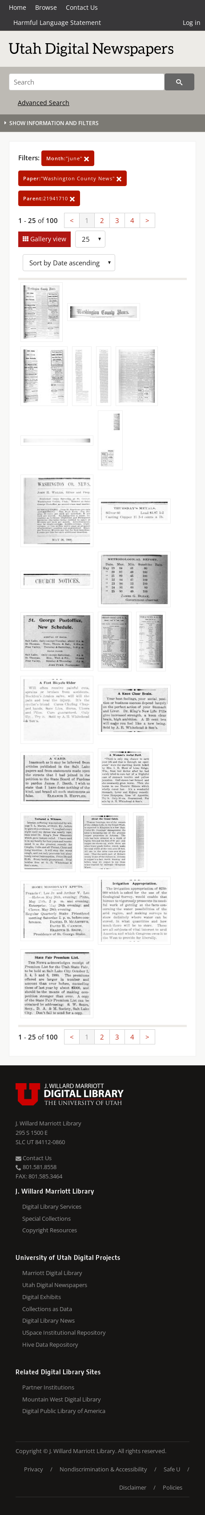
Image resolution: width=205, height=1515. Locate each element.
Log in (192, 22)
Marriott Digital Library (52, 1273)
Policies (172, 1487)
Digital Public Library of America (63, 1411)
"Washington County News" (72, 178)
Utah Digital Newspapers (54, 1285)
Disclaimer (132, 1487)
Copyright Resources (49, 1230)
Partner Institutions (48, 1387)
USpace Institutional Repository (64, 1332)
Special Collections (46, 1218)
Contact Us (82, 7)
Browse (46, 7)
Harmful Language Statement (57, 22)
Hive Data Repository (50, 1344)
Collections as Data (47, 1309)
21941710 (49, 198)
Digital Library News (48, 1320)
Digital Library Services (51, 1206)
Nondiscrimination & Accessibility (103, 1469)
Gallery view (47, 239)
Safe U (172, 1469)
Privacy (33, 1469)
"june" (67, 158)
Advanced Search (43, 102)
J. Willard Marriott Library (48, 1123)
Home (17, 7)
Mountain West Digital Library (61, 1399)
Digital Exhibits (41, 1297)
